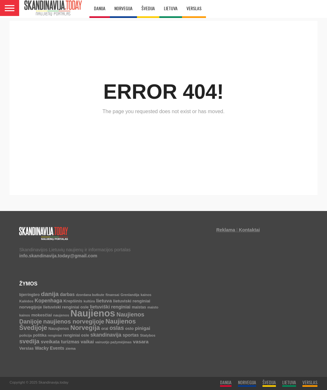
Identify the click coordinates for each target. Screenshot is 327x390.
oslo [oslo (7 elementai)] (129, 328)
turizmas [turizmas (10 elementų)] (70, 341)
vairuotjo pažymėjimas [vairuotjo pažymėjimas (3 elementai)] (113, 342)
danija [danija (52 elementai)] (49, 294)
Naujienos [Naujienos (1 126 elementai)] (93, 313)
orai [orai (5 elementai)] (104, 328)
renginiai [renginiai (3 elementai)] (55, 335)
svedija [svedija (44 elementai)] (29, 341)
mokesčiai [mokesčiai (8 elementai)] (41, 315)
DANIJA (99, 8)
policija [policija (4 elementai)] (25, 335)
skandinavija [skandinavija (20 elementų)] (105, 335)
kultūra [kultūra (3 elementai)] (89, 301)
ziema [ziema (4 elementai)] (70, 348)
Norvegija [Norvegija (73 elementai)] (85, 327)
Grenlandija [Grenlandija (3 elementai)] (130, 295)
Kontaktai (249, 229)
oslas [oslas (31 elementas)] (117, 328)
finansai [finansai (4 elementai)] (112, 295)
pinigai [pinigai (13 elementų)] (142, 328)
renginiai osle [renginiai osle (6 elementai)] (76, 335)
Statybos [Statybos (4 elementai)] (147, 335)
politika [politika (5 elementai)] (40, 335)
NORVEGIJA (123, 8)
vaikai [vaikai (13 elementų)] (87, 341)
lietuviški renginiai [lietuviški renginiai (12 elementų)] (110, 306)
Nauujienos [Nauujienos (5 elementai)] (58, 328)
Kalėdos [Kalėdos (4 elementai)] (26, 301)
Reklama (225, 229)
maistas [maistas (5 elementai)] (139, 307)
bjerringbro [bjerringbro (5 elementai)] (29, 294)
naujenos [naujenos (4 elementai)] (61, 315)
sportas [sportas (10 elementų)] (131, 335)
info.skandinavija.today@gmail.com (58, 255)
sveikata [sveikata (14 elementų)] (50, 341)
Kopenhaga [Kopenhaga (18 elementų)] (48, 300)
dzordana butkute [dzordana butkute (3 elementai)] (90, 295)
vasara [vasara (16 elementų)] (140, 341)
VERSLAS (194, 8)
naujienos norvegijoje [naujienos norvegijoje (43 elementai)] (73, 321)
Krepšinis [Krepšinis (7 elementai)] (73, 301)
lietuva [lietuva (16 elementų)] (104, 300)
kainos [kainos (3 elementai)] (146, 295)
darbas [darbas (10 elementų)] (67, 294)
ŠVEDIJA (148, 8)
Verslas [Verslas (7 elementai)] (26, 348)
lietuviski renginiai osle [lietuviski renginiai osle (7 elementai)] (65, 307)
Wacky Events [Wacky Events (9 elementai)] (50, 348)
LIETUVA (171, 8)
